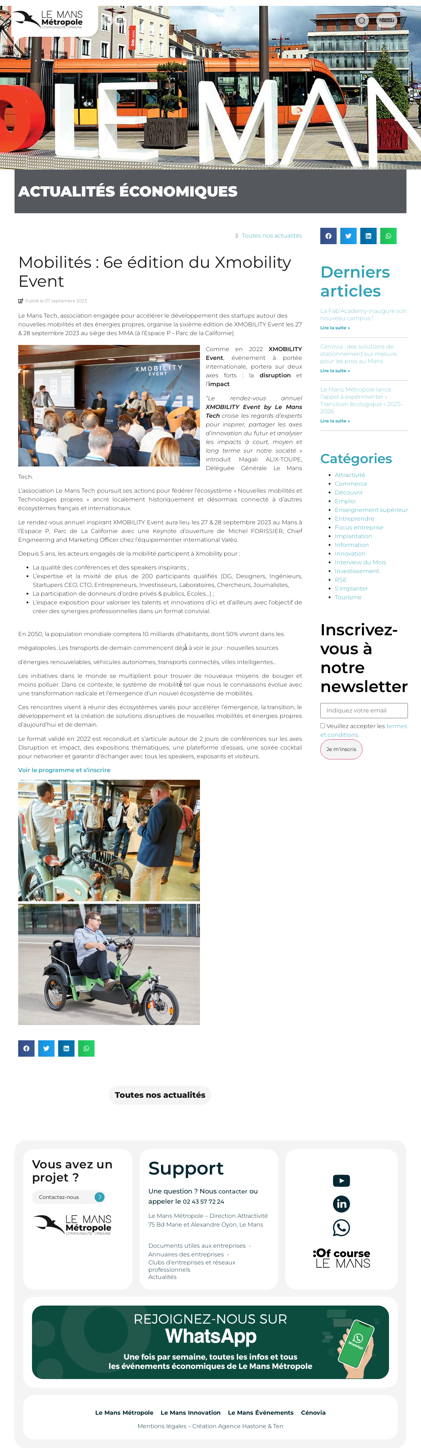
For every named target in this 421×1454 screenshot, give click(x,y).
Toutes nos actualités (272, 235)
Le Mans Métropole (124, 1412)
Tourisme (348, 597)
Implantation (353, 536)
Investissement (357, 571)
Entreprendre (354, 518)
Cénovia (313, 1412)
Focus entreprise (359, 527)
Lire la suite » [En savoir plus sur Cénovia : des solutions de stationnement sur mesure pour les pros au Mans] (335, 370)
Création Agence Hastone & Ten (238, 1426)
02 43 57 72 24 (203, 1201)
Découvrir (349, 492)
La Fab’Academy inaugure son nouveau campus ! (363, 314)
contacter (233, 1191)
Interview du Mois (360, 562)
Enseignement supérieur (371, 509)
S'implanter (351, 588)
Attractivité (350, 475)
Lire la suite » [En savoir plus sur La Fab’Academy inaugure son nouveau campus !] (335, 327)
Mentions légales (162, 1426)
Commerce (351, 483)
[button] (26, 1048)
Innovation (350, 553)
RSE (341, 579)
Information (352, 544)
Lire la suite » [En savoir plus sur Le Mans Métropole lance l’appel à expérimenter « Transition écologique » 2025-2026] (335, 421)
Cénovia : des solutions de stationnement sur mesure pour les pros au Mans (358, 354)
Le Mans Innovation (191, 1412)
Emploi (345, 501)
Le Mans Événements (261, 1412)
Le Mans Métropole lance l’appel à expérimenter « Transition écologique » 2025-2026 (361, 400)
